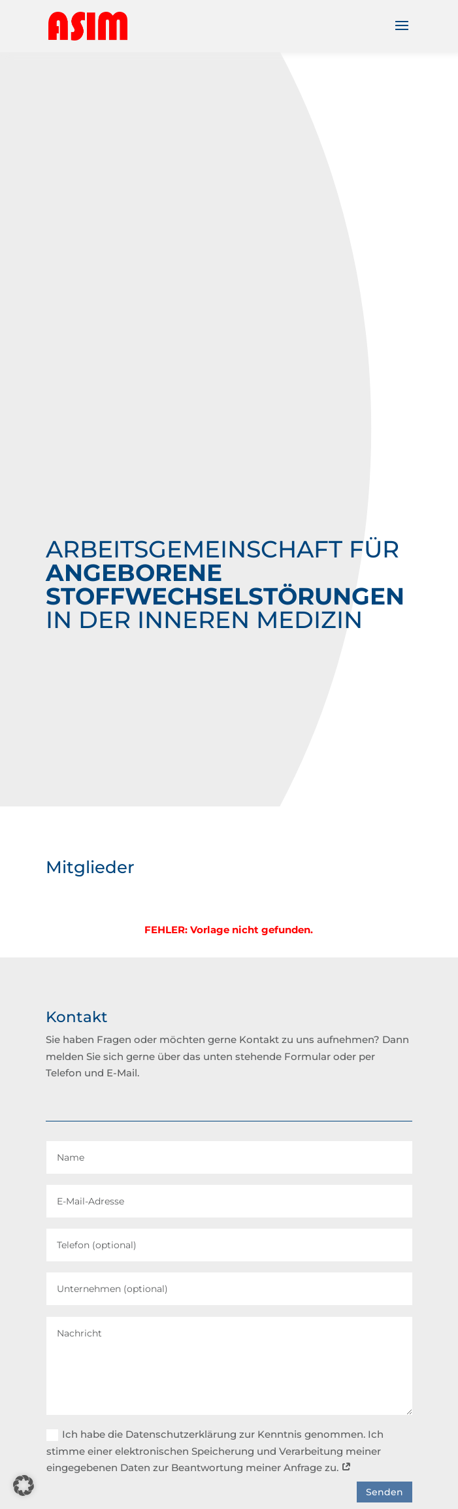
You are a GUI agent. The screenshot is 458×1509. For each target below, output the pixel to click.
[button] (23, 1485)
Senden (384, 1492)
